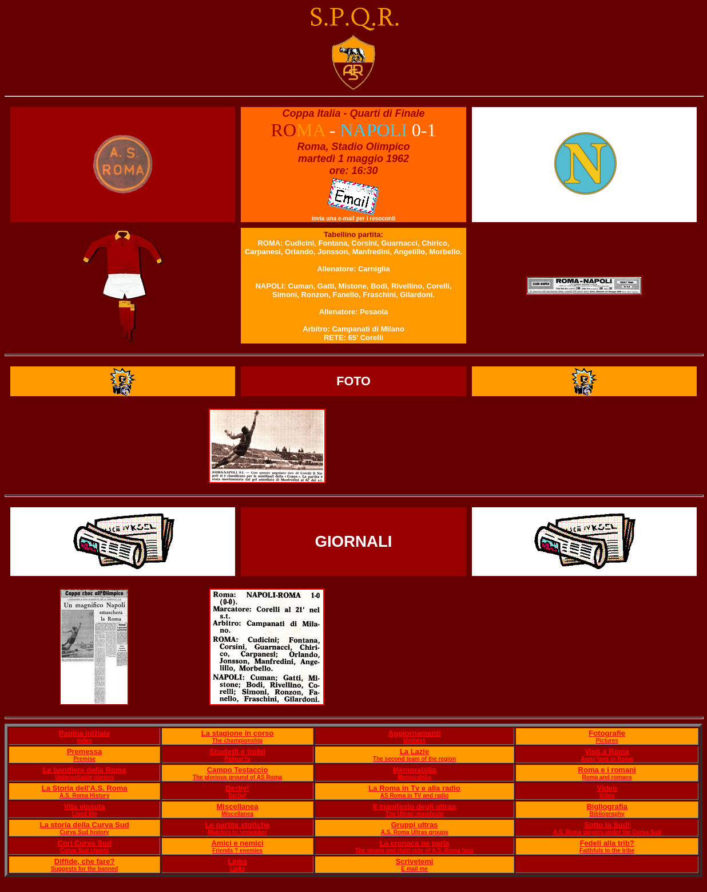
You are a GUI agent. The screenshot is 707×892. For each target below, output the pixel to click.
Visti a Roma (607, 751)
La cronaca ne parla (414, 843)
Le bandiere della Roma (84, 769)
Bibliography (607, 814)
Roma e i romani (607, 769)
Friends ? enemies (237, 850)
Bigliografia (606, 806)
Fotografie (607, 733)
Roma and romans (607, 777)
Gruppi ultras (414, 824)
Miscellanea (238, 806)
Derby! (237, 788)
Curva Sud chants (84, 850)
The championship (237, 740)
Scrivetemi (415, 861)
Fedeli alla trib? (606, 843)
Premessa (84, 751)
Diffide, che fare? (84, 861)
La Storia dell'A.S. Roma (85, 788)
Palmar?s (238, 759)
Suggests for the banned (84, 869)
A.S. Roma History (84, 795)
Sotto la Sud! (607, 824)
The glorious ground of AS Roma (237, 777)
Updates (414, 740)
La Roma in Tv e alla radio (414, 788)
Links (237, 861)
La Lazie (414, 751)
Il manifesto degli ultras (414, 806)
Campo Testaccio (237, 769)
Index (84, 740)
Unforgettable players (84, 777)
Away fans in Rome (607, 759)
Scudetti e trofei (237, 751)
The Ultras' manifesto (414, 814)
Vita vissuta (84, 806)
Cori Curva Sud (84, 843)
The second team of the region (414, 759)
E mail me (414, 869)
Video (607, 788)
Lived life (84, 814)
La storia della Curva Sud (84, 824)
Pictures (606, 740)
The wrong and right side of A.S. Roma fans (414, 850)
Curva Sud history (84, 832)
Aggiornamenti (414, 733)
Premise (84, 759)
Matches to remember (237, 832)
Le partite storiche (237, 824)
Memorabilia (414, 769)
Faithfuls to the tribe (606, 850)
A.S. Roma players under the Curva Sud (607, 832)
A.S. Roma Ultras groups (414, 832)
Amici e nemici (237, 843)
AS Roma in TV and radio (414, 795)
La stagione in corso (237, 733)
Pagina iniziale (84, 733)
